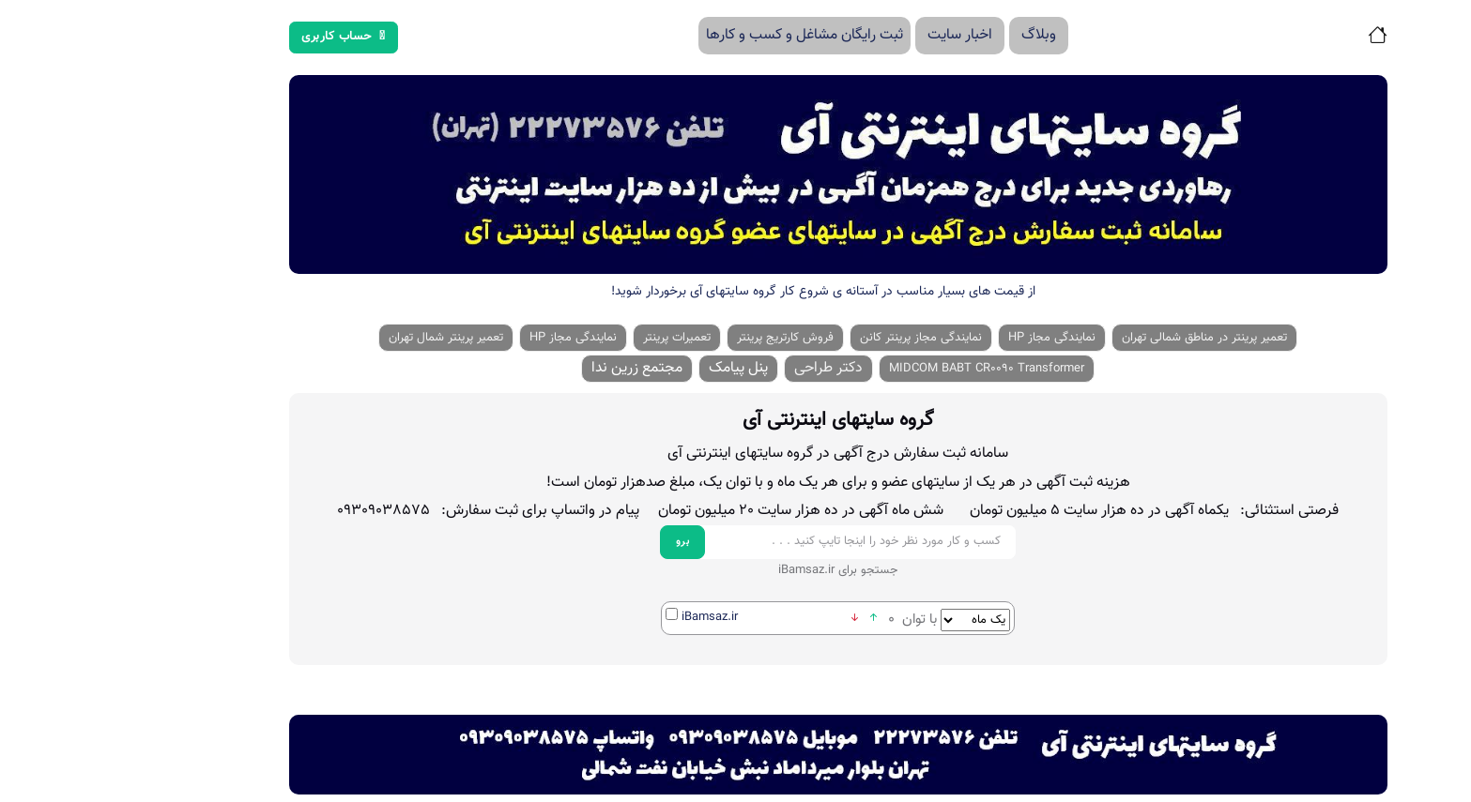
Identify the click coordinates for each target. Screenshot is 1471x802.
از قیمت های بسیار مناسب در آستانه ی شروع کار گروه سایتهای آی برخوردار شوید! (721, 291)
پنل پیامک (636, 368)
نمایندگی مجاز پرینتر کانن (819, 337)
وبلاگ (936, 35)
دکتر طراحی (726, 368)
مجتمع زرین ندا (534, 368)
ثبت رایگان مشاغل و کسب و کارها (702, 35)
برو (581, 542)
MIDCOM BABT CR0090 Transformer (884, 368)
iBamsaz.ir (607, 617)
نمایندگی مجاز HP (949, 337)
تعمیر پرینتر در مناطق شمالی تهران (1102, 337)
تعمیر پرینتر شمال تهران (343, 337)
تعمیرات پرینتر (574, 337)
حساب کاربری (241, 36)
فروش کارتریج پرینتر (683, 337)
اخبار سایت (857, 35)
